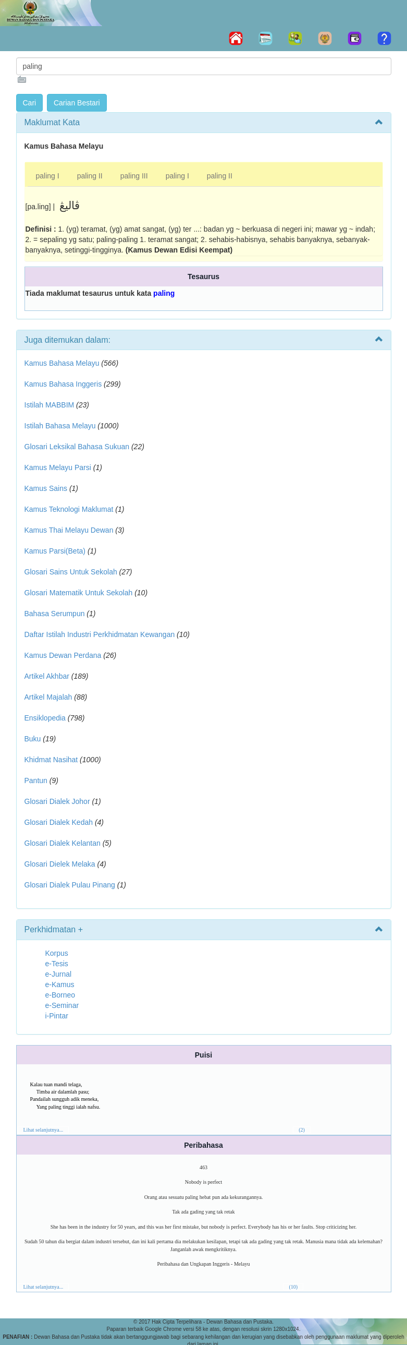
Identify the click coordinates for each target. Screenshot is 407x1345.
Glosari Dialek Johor (57, 801)
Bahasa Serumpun (54, 613)
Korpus (56, 953)
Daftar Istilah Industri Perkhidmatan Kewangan (99, 634)
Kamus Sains (45, 488)
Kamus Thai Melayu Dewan (69, 530)
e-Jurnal (58, 974)
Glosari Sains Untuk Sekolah (70, 572)
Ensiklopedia (45, 718)
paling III (134, 176)
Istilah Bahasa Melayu (60, 426)
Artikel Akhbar (46, 676)
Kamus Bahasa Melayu (63, 363)
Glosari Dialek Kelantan (62, 843)
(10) (293, 1287)
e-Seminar (62, 1005)
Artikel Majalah (48, 697)
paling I (47, 176)
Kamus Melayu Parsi (57, 467)
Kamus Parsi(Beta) (54, 551)
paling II (90, 176)
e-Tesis (56, 963)
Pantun (35, 780)
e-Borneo (60, 995)
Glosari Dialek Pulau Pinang (69, 885)
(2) (302, 1130)
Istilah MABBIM (49, 405)
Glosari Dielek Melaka (59, 864)
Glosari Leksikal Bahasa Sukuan (77, 446)
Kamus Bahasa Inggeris (63, 384)
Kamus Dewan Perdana (63, 655)
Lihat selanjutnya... (43, 1130)
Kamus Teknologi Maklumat (69, 509)
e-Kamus (60, 984)
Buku (32, 739)
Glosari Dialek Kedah (58, 822)
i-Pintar (56, 1016)
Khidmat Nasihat (51, 759)
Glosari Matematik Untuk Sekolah (78, 593)
